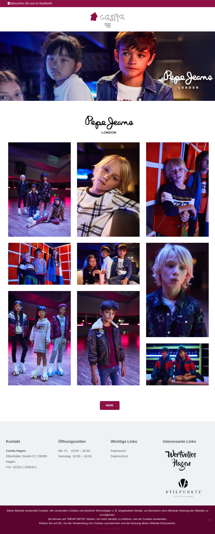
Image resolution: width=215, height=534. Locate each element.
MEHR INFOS (111, 528)
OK (99, 528)
